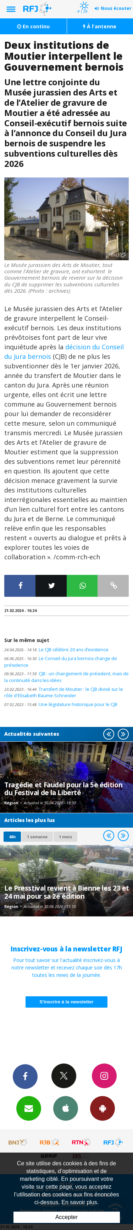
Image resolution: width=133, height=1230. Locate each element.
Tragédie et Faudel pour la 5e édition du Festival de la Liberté (63, 788)
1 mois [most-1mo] (65, 836)
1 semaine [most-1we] (37, 836)
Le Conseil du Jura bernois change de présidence (60, 661)
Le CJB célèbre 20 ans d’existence (56, 650)
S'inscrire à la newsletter (67, 1001)
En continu (33, 26)
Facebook (25, 1076)
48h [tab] (12, 836)
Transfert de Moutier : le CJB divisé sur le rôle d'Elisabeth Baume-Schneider (63, 692)
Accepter (66, 1217)
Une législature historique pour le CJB (60, 704)
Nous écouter (116, 8)
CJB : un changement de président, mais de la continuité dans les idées (66, 677)
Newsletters (28, 1108)
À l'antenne (99, 26)
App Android (102, 1108)
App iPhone (65, 1108)
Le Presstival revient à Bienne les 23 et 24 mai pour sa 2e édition (66, 892)
